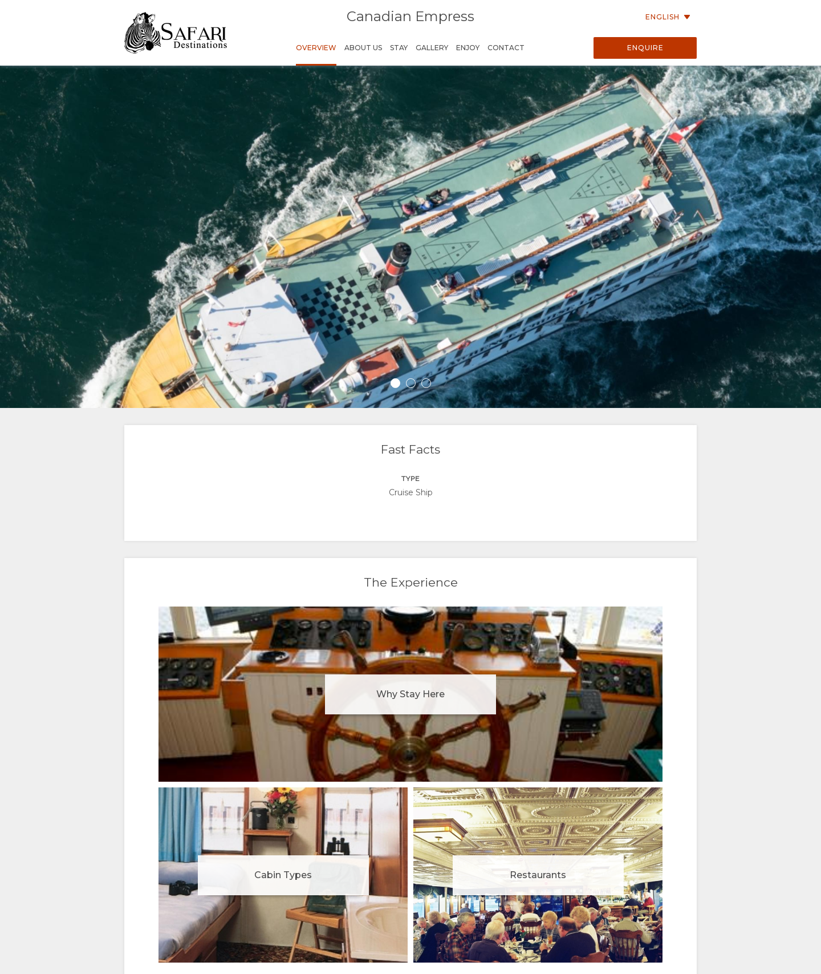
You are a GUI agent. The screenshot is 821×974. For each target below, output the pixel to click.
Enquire (645, 47)
